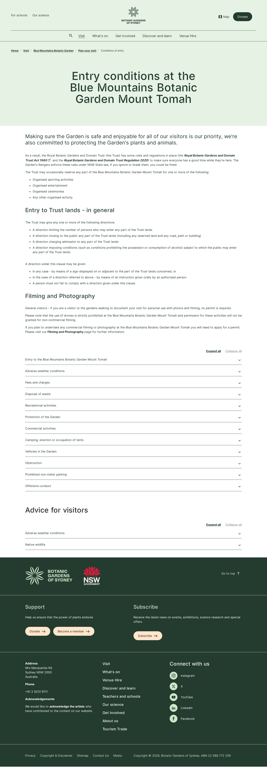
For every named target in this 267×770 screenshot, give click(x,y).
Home (15, 50)
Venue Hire (112, 683)
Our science (40, 15)
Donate (243, 17)
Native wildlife (133, 548)
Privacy (30, 759)
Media (117, 759)
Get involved (114, 716)
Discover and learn (119, 691)
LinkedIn (186, 711)
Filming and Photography (65, 335)
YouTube (187, 700)
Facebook (188, 722)
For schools (19, 15)
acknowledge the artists (67, 709)
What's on (111, 675)
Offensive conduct (133, 489)
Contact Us (101, 759)
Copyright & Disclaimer (56, 759)
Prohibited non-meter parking (133, 478)
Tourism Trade (115, 732)
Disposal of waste (133, 397)
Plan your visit (87, 50)
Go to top (230, 576)
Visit (26, 50)
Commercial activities (133, 432)
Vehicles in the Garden (133, 455)
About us (110, 724)
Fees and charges (133, 386)
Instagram (188, 679)
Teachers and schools (121, 700)
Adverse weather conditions (133, 374)
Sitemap (82, 759)
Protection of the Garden (133, 420)
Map (226, 17)
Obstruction (133, 466)
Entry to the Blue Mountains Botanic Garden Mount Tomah (133, 363)
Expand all (213, 354)
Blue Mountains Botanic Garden (54, 50)
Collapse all (233, 354)
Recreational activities (133, 409)
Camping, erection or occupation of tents (133, 443)
